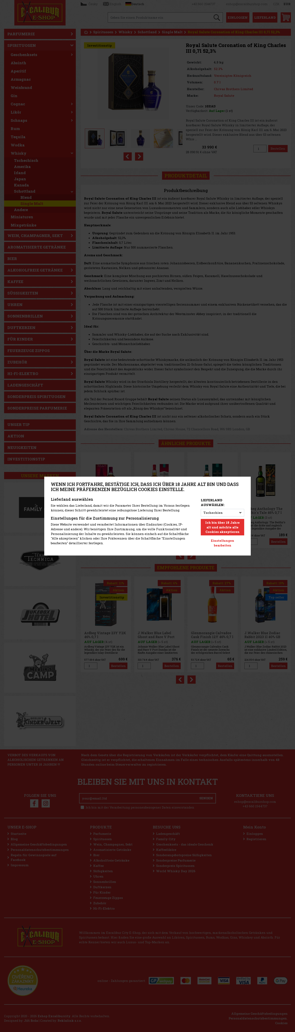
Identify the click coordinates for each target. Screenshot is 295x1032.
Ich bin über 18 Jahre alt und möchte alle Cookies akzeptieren (222, 527)
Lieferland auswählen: (213, 502)
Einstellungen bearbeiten (222, 542)
